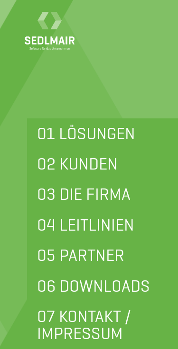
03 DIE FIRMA (84, 194)
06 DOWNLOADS (93, 286)
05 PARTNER (80, 255)
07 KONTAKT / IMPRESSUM (84, 324)
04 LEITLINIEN (85, 225)
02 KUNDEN (77, 164)
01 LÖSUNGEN (86, 133)
